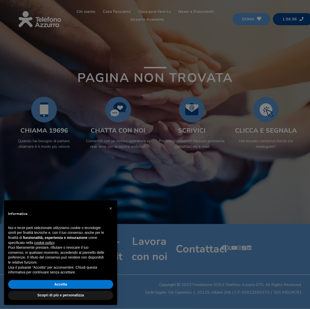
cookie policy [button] (44, 243)
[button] (111, 208)
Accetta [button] (60, 284)
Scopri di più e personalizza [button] (60, 295)
